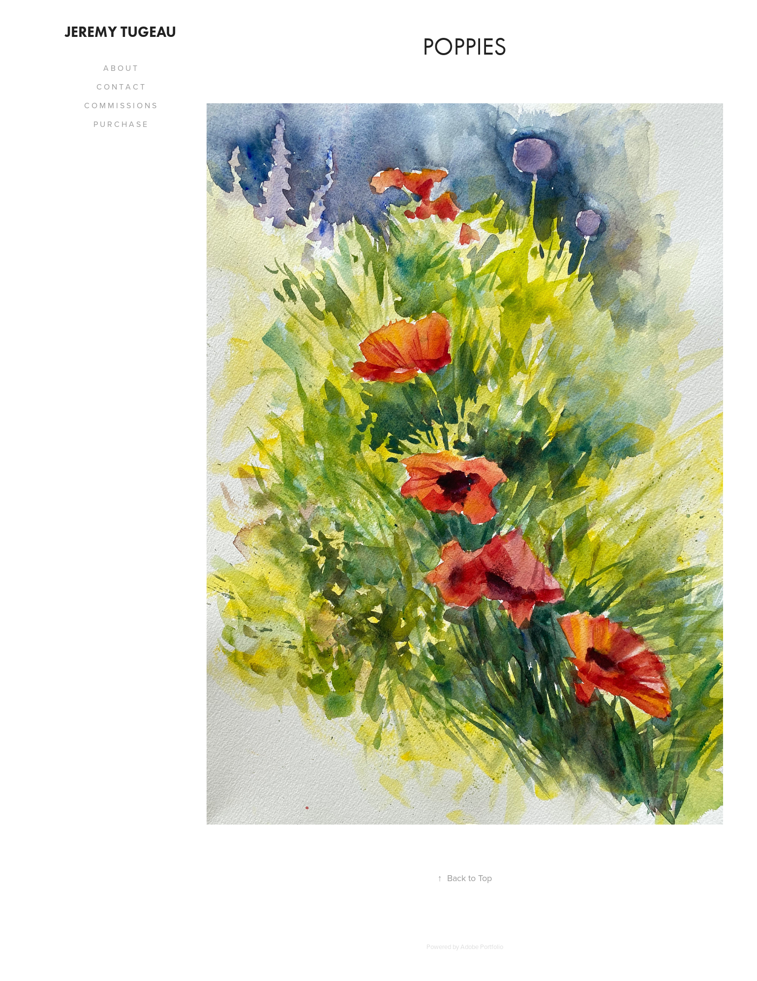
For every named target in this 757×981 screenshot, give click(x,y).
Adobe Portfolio (481, 946)
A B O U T (120, 67)
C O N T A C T (120, 86)
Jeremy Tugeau (120, 32)
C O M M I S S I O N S (120, 105)
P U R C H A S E (120, 124)
